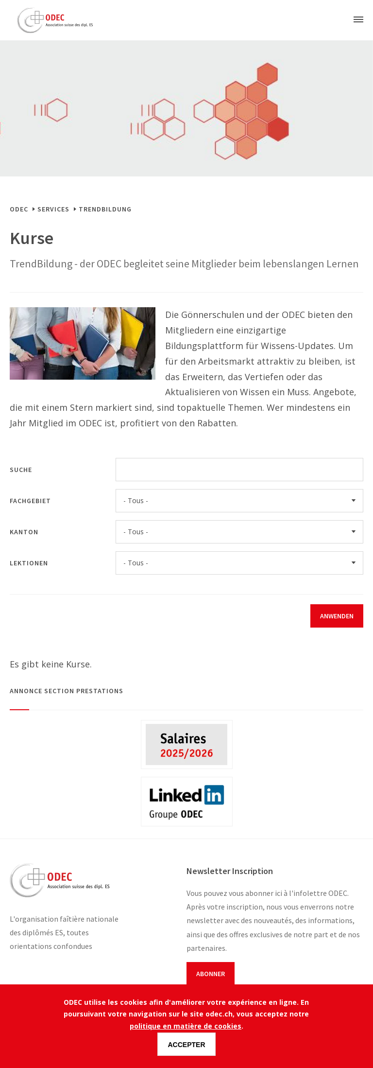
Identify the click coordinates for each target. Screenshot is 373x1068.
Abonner (210, 973)
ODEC (19, 209)
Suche (21, 469)
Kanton (24, 531)
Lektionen (29, 563)
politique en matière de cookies (185, 1026)
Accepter (186, 1045)
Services (53, 209)
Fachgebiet (30, 500)
